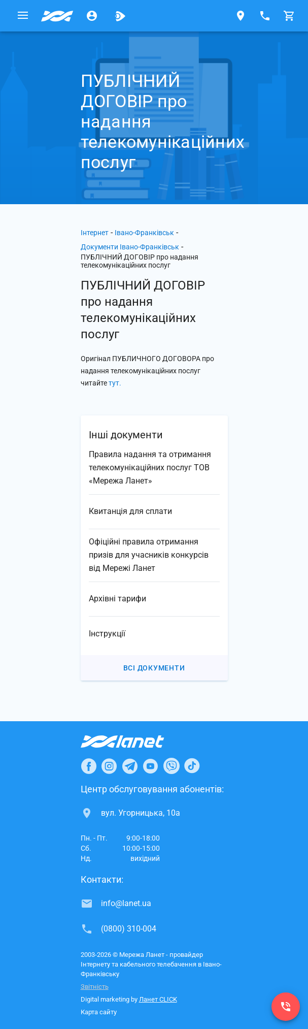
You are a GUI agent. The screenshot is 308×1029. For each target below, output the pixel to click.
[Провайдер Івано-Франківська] (57, 15)
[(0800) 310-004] (285, 1006)
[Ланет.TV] (120, 15)
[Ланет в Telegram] (130, 766)
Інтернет (95, 233)
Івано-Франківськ (144, 233)
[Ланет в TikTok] (192, 766)
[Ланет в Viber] (171, 766)
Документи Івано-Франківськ (130, 247)
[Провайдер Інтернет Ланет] (134, 741)
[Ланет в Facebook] (89, 766)
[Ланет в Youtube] (150, 766)
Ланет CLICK (158, 999)
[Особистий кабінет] (92, 15)
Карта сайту (99, 1012)
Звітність (95, 986)
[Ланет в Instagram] (109, 766)
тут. (115, 383)
